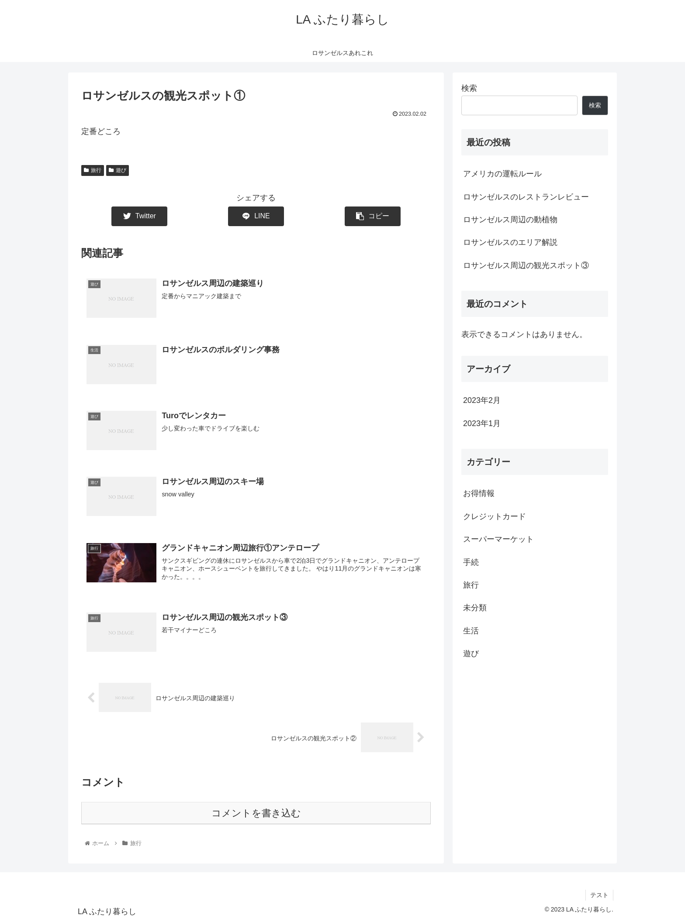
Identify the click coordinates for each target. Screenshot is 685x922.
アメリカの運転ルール (502, 173)
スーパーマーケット (498, 539)
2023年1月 (482, 423)
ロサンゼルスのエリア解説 (510, 242)
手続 (471, 562)
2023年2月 (482, 400)
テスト (599, 894)
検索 (469, 88)
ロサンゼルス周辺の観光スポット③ (526, 265)
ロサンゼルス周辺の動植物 (510, 219)
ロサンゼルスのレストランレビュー (526, 197)
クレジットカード (494, 516)
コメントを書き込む (256, 813)
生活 (471, 630)
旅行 (92, 170)
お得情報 (479, 493)
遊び (117, 170)
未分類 (475, 607)
